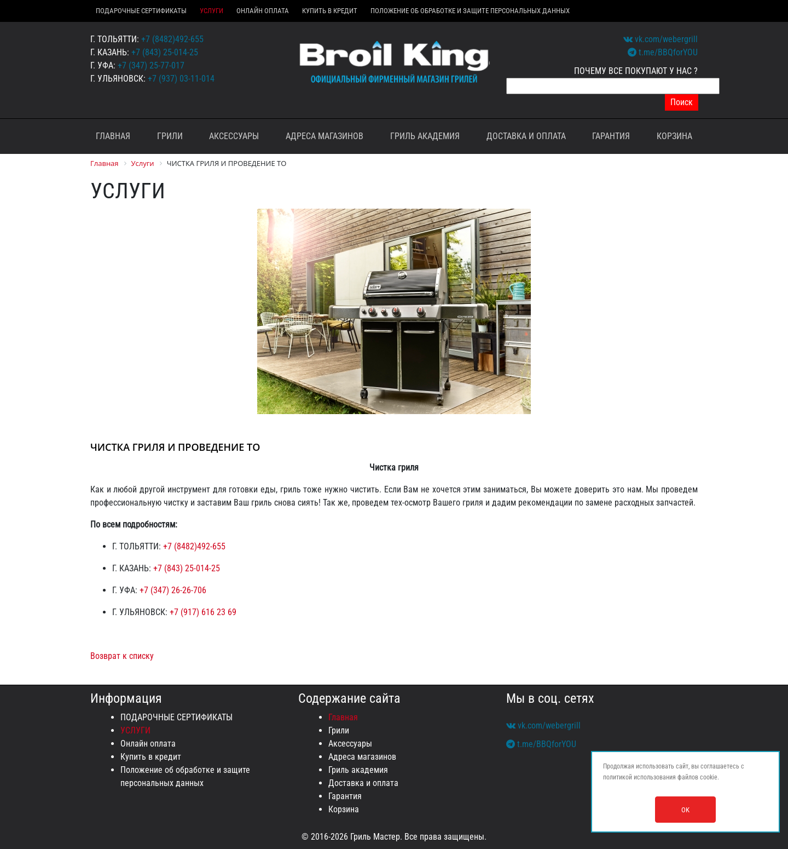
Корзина (674, 136)
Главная (113, 136)
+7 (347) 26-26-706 (173, 590)
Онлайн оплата (262, 11)
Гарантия (611, 136)
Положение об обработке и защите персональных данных (470, 11)
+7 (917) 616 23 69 (203, 612)
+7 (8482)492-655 (172, 39)
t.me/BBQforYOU (663, 52)
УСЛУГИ (211, 11)
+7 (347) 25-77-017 (151, 65)
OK (685, 810)
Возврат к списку (122, 656)
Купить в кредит (329, 11)
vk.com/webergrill (660, 39)
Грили (170, 136)
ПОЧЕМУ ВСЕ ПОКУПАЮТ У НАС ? (636, 71)
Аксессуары (234, 136)
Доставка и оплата (526, 136)
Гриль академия (425, 136)
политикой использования (639, 777)
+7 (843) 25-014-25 (164, 52)
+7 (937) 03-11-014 (181, 78)
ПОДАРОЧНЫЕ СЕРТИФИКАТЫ (141, 11)
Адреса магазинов (324, 136)
